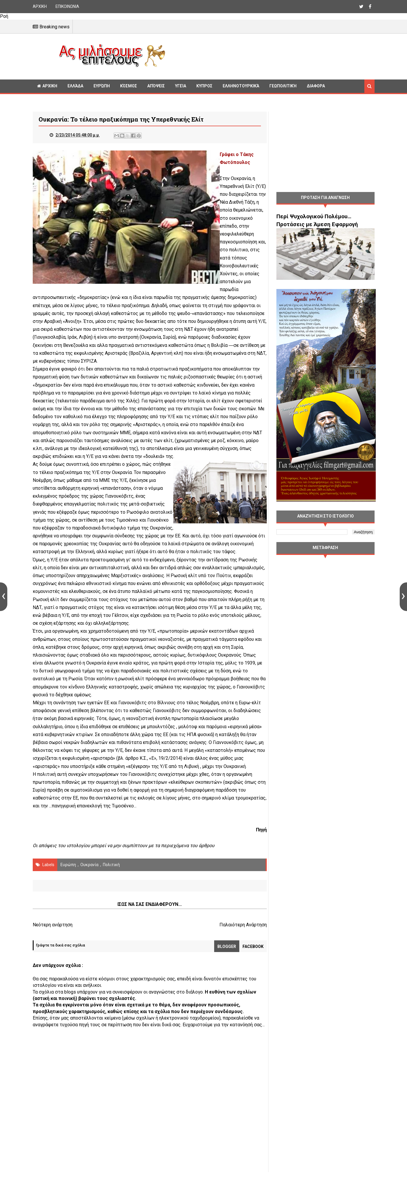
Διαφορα (316, 86)
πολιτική (111, 880)
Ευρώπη (101, 86)
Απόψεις (156, 86)
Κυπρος (204, 86)
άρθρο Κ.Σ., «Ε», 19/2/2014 (214, 766)
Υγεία (180, 86)
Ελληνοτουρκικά (241, 86)
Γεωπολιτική (283, 86)
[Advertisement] (272, 55)
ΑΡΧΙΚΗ (40, 6)
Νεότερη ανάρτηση (52, 940)
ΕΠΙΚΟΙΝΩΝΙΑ (67, 6)
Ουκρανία (89, 880)
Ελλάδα (75, 86)
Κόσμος (128, 86)
